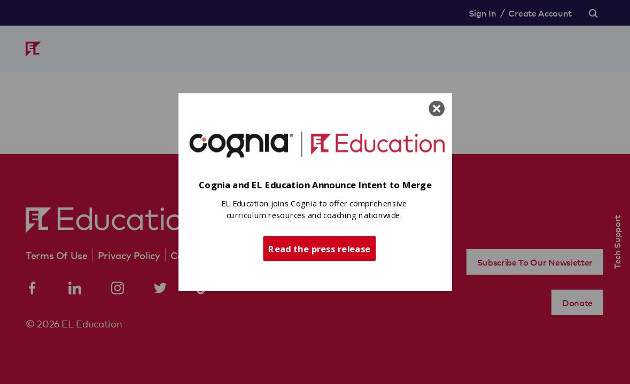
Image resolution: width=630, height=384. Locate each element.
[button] (315, 185)
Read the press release (319, 248)
